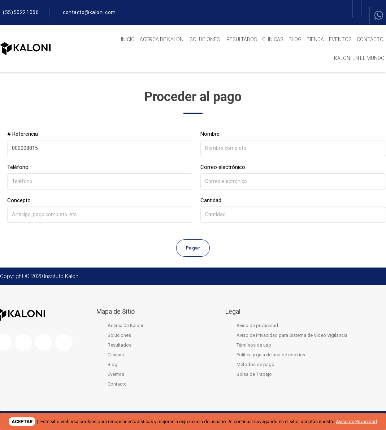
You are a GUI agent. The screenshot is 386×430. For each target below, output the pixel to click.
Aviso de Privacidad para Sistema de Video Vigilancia (292, 336)
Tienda (315, 39)
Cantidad (210, 200)
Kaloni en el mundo (359, 58)
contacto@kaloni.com (89, 12)
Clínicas (272, 39)
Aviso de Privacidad (356, 421)
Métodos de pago (255, 366)
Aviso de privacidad (257, 327)
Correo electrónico (222, 167)
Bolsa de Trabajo (254, 375)
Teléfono (18, 167)
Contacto (370, 39)
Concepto (19, 200)
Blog (295, 39)
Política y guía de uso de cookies (271, 356)
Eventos (340, 39)
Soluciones (205, 39)
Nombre (210, 134)
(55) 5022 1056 (21, 12)
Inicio (128, 39)
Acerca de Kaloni (162, 39)
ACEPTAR (22, 421)
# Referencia (22, 134)
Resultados (241, 39)
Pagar (193, 249)
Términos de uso (254, 346)
